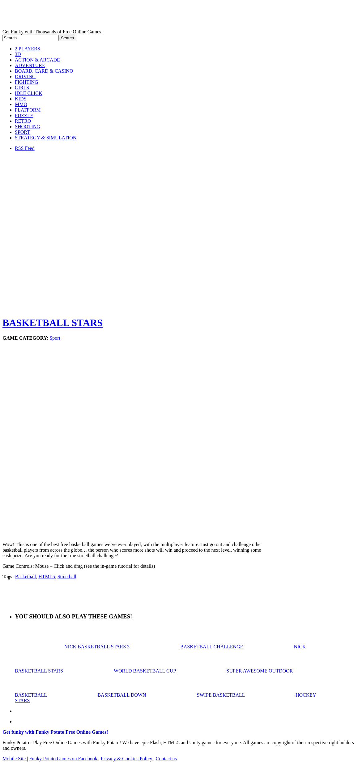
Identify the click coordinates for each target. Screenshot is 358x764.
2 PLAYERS (27, 48)
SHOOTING (27, 126)
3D (18, 54)
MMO (21, 104)
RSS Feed (25, 148)
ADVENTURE (30, 65)
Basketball (25, 576)
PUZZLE (24, 115)
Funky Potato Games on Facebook (63, 758)
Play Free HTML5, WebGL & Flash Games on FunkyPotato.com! (107, 15)
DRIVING (25, 76)
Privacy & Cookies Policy (127, 758)
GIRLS (22, 87)
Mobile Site (14, 758)
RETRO (23, 121)
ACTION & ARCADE (37, 59)
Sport (54, 338)
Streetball (67, 576)
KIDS (20, 98)
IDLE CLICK (28, 93)
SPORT (22, 132)
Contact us (166, 758)
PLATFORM (28, 109)
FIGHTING (26, 82)
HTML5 (46, 576)
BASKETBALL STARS (52, 322)
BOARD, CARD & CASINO (44, 71)
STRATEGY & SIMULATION (45, 137)
